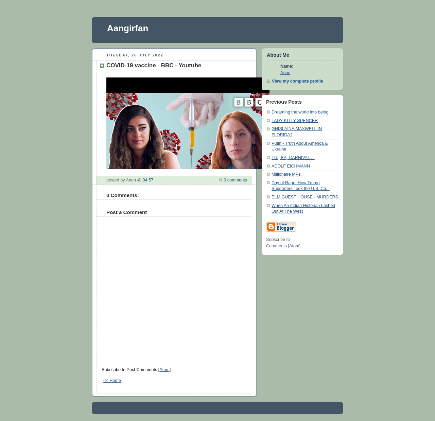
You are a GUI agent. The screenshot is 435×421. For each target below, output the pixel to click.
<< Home (112, 380)
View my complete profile (297, 81)
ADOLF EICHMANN (291, 166)
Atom (164, 369)
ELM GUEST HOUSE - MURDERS (305, 197)
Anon (285, 72)
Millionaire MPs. (287, 174)
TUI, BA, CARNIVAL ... (293, 157)
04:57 (148, 180)
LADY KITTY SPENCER (295, 120)
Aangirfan (127, 28)
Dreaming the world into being (300, 112)
